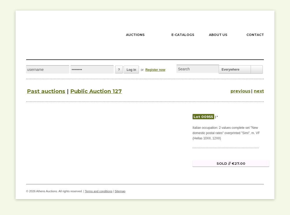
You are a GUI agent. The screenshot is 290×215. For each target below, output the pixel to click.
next (259, 91)
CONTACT (255, 35)
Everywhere (230, 69)
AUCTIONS (135, 35)
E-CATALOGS (182, 35)
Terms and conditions (98, 191)
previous (240, 91)
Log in (131, 70)
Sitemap (120, 191)
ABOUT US (218, 35)
